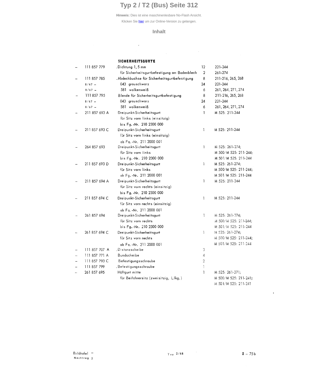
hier (141, 21)
